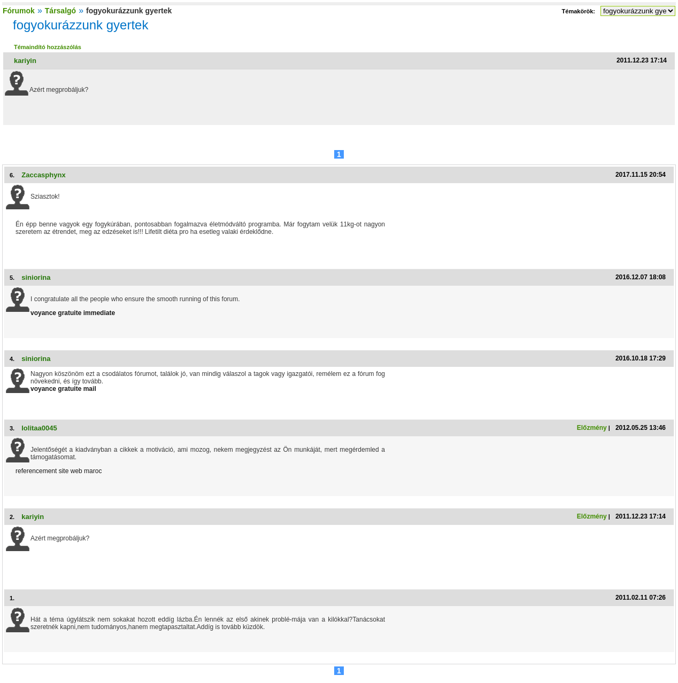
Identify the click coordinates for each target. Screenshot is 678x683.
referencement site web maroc (59, 471)
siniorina (35, 277)
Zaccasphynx (43, 175)
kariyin (25, 61)
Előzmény (592, 427)
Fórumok (19, 10)
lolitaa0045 (39, 428)
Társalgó (60, 10)
